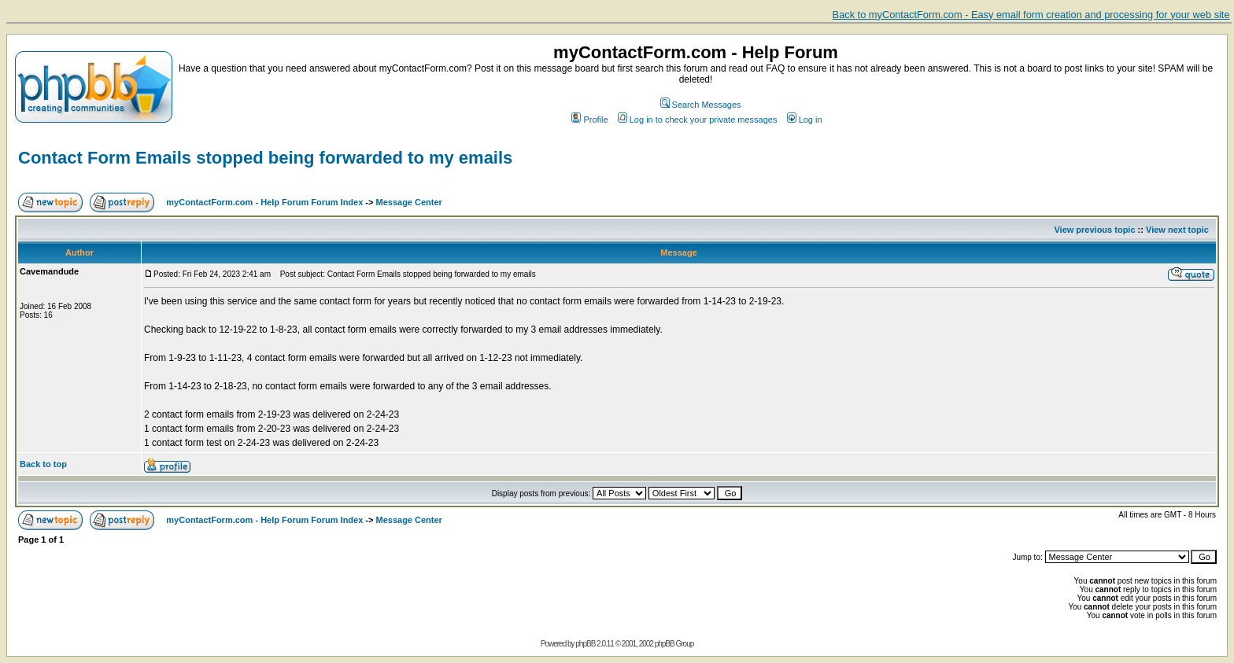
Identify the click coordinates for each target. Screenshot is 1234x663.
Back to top (43, 464)
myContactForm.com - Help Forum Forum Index (264, 202)
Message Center (409, 202)
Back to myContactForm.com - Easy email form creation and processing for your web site (1031, 14)
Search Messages (700, 104)
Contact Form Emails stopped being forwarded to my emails (265, 158)
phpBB (585, 643)
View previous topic (1094, 229)
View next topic (1177, 229)
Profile (589, 119)
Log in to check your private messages (698, 119)
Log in (804, 119)
